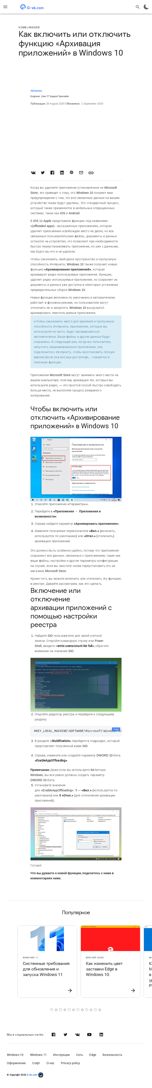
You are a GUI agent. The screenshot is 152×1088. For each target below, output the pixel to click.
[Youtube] (89, 1034)
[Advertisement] (76, 73)
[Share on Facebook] (52, 172)
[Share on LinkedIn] (62, 172)
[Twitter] (65, 1034)
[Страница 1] (51, 1009)
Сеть (79, 1054)
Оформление (16, 1063)
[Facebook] (53, 1034)
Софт (36, 1063)
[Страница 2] (60, 1009)
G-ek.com (31, 1075)
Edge (92, 1054)
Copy (116, 729)
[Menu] (5, 7)
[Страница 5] (86, 1009)
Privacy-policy (70, 1063)
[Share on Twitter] (42, 172)
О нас (50, 1063)
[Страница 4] (78, 1009)
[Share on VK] (33, 172)
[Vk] (77, 1034)
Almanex (36, 90)
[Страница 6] (95, 1009)
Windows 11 (38, 1054)
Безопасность (112, 1054)
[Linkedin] (101, 1034)
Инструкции (61, 1054)
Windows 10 (15, 1054)
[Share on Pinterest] (71, 172)
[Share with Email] (81, 172)
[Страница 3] (69, 1009)
